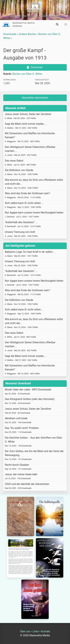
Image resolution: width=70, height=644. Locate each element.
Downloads (9, 34)
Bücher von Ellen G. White (27, 73)
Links (36, 631)
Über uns (25, 631)
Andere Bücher (27, 34)
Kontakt (45, 631)
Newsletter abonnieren (35, 97)
